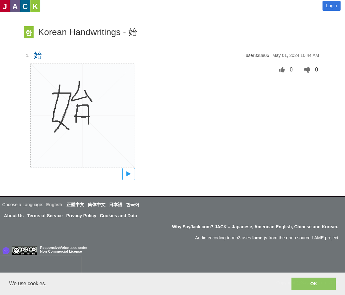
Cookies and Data (118, 215)
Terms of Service (45, 215)
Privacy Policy (81, 215)
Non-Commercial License (61, 251)
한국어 (132, 204)
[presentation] (40, 265)
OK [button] (313, 283)
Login (331, 5)
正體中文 (75, 204)
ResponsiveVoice (54, 247)
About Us (14, 215)
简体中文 (96, 204)
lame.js (259, 237)
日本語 (115, 204)
